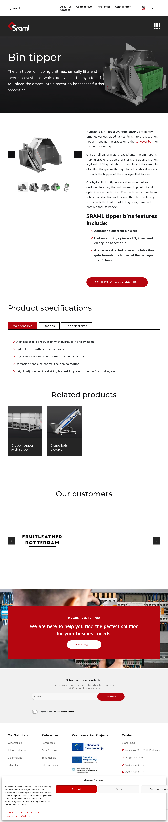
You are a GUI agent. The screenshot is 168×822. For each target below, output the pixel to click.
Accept (76, 789)
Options (49, 326)
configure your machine (117, 282)
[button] (155, 8)
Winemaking (15, 742)
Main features (22, 326)
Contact (65, 9)
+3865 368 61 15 (134, 772)
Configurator (123, 6)
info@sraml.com (134, 757)
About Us (65, 6)
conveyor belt (144, 141)
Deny (119, 789)
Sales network (50, 764)
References (103, 6)
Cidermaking (15, 757)
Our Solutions (18, 735)
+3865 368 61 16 (134, 764)
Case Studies (49, 750)
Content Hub (84, 6)
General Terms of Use (63, 711)
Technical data (76, 326)
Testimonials (49, 757)
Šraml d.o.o (128, 742)
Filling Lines (14, 764)
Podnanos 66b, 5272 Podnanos (142, 750)
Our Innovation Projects (90, 735)
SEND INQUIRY (84, 644)
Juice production (17, 750)
